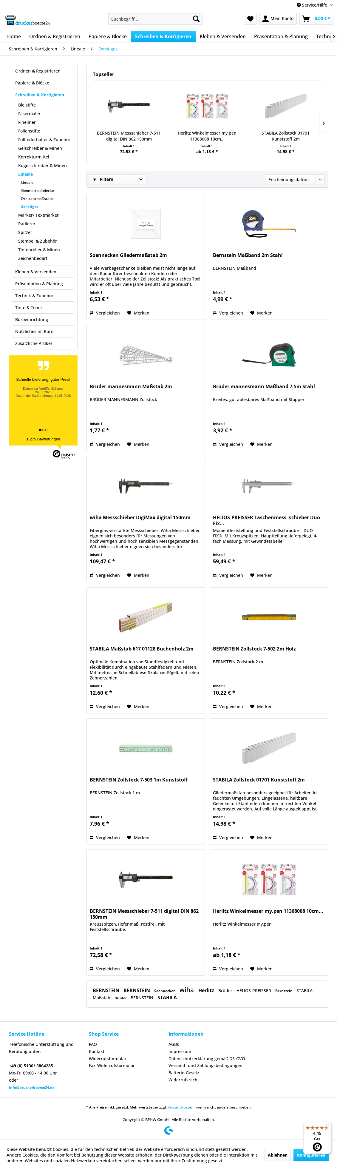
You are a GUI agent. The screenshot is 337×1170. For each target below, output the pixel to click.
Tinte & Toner (28, 307)
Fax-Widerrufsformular (112, 1065)
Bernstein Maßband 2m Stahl (248, 255)
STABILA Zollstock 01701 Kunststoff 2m (286, 136)
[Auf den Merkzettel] (138, 313)
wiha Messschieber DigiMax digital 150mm (140, 517)
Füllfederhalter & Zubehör (44, 139)
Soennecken (165, 990)
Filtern (103, 179)
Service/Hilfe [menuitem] (312, 5)
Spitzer (25, 232)
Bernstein (284, 990)
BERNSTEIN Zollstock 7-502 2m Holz (254, 649)
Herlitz (206, 990)
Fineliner (27, 122)
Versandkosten (181, 1107)
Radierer (26, 223)
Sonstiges (29, 206)
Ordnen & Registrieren (38, 71)
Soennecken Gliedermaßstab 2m (128, 255)
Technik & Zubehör (34, 295)
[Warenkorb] (316, 19)
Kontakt (96, 1051)
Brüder (226, 990)
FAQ (93, 1044)
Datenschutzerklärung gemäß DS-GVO (206, 1058)
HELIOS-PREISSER (254, 990)
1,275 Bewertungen (43, 439)
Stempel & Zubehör (37, 241)
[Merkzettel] (250, 19)
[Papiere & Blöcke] (107, 36)
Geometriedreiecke (37, 190)
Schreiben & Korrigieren (39, 95)
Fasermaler (29, 113)
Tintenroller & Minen (39, 249)
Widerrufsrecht (183, 1080)
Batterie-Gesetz (183, 1072)
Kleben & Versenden (35, 272)
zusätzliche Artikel (33, 343)
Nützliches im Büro (34, 331)
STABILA (167, 997)
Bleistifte (27, 105)
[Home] (14, 36)
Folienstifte (29, 131)
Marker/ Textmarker (38, 215)
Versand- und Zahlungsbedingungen (205, 1065)
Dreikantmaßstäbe (37, 198)
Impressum (179, 1051)
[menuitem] (155, 19)
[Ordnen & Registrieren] (54, 36)
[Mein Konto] (278, 19)
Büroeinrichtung (31, 319)
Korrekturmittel (33, 157)
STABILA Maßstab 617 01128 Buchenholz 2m (142, 649)
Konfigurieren (311, 1155)
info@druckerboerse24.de (32, 1087)
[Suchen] (196, 19)
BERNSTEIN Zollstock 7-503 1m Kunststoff (139, 780)
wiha (187, 990)
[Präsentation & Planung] (281, 36)
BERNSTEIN (106, 990)
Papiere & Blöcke (32, 83)
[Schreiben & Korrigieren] (163, 36)
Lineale (25, 174)
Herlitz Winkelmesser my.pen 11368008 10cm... (207, 136)
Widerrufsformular (107, 1058)
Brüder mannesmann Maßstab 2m (131, 386)
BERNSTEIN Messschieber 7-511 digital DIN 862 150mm (129, 136)
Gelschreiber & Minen (40, 148)
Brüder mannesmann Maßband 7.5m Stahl (264, 386)
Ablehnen (277, 1155)
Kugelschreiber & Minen (42, 165)
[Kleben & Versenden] (223, 36)
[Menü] (327, 1125)
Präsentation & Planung (39, 283)
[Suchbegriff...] (155, 19)
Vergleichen (105, 313)
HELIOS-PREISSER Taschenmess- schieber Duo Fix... (266, 520)
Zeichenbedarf (32, 258)
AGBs (173, 1044)
